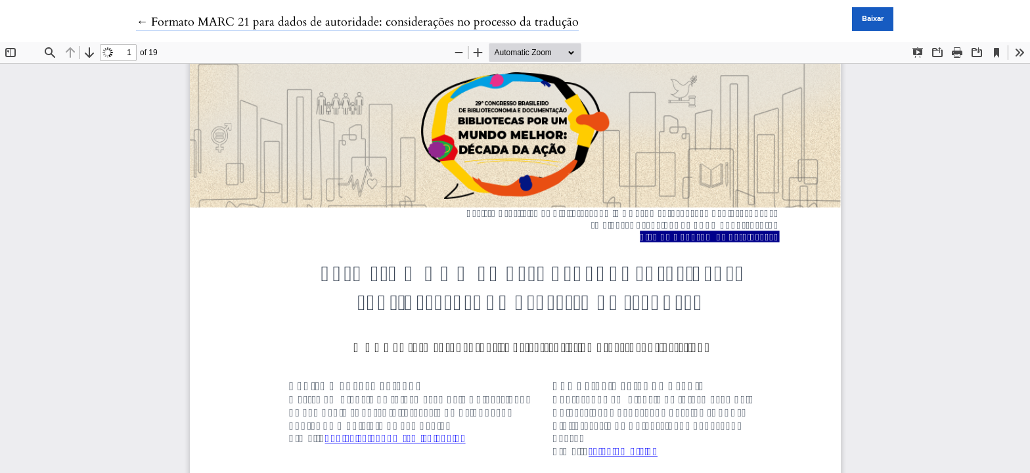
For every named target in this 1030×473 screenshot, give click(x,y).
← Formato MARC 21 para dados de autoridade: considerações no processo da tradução (357, 22)
